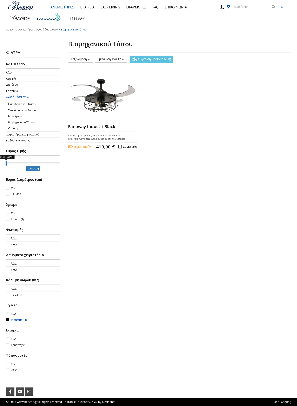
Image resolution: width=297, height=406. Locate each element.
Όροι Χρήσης (282, 402)
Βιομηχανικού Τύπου (21, 122)
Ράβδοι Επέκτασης (17, 140)
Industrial (19, 320)
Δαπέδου (12, 84)
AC (14, 370)
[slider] (6, 163)
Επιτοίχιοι (12, 91)
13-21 (16, 294)
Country (13, 128)
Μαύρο (17, 219)
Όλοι (9, 72)
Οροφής (11, 78)
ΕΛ (281, 7)
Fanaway (18, 345)
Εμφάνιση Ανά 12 (111, 59)
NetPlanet (109, 402)
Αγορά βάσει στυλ (17, 97)
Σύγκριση (130, 147)
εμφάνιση (33, 168)
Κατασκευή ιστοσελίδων (81, 402)
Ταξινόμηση (80, 59)
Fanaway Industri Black (91, 126)
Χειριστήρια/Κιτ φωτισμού (22, 134)
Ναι (15, 244)
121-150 (17, 194)
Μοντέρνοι (15, 116)
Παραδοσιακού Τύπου (22, 104)
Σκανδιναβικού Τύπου (22, 110)
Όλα (13, 188)
